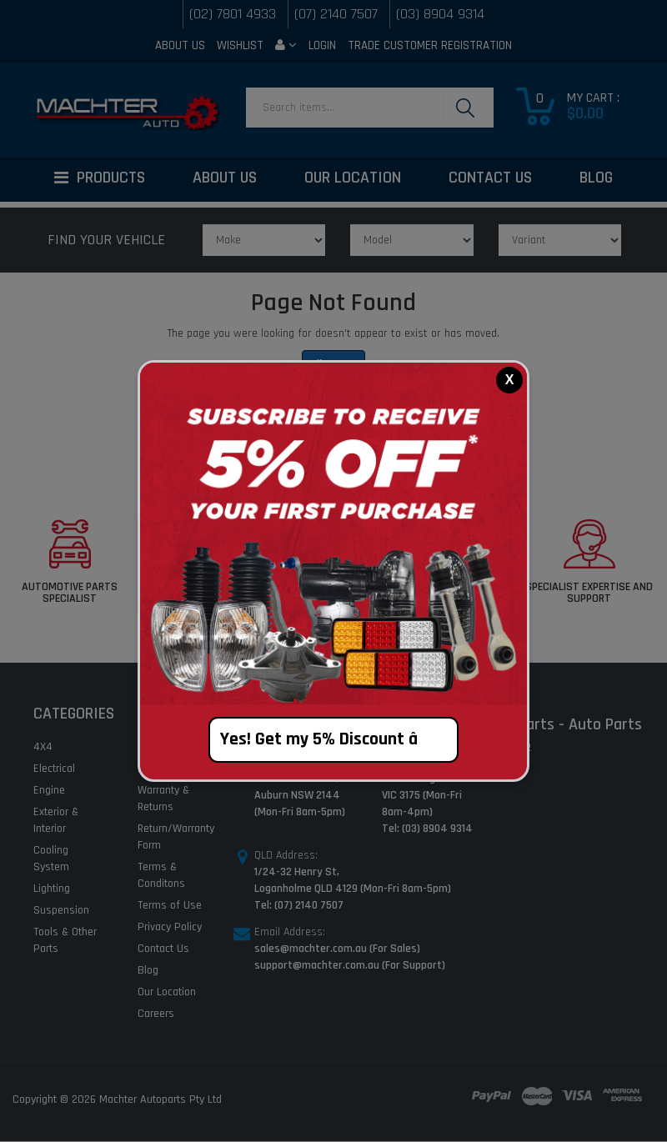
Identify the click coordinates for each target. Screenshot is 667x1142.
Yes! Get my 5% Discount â (334, 739)
